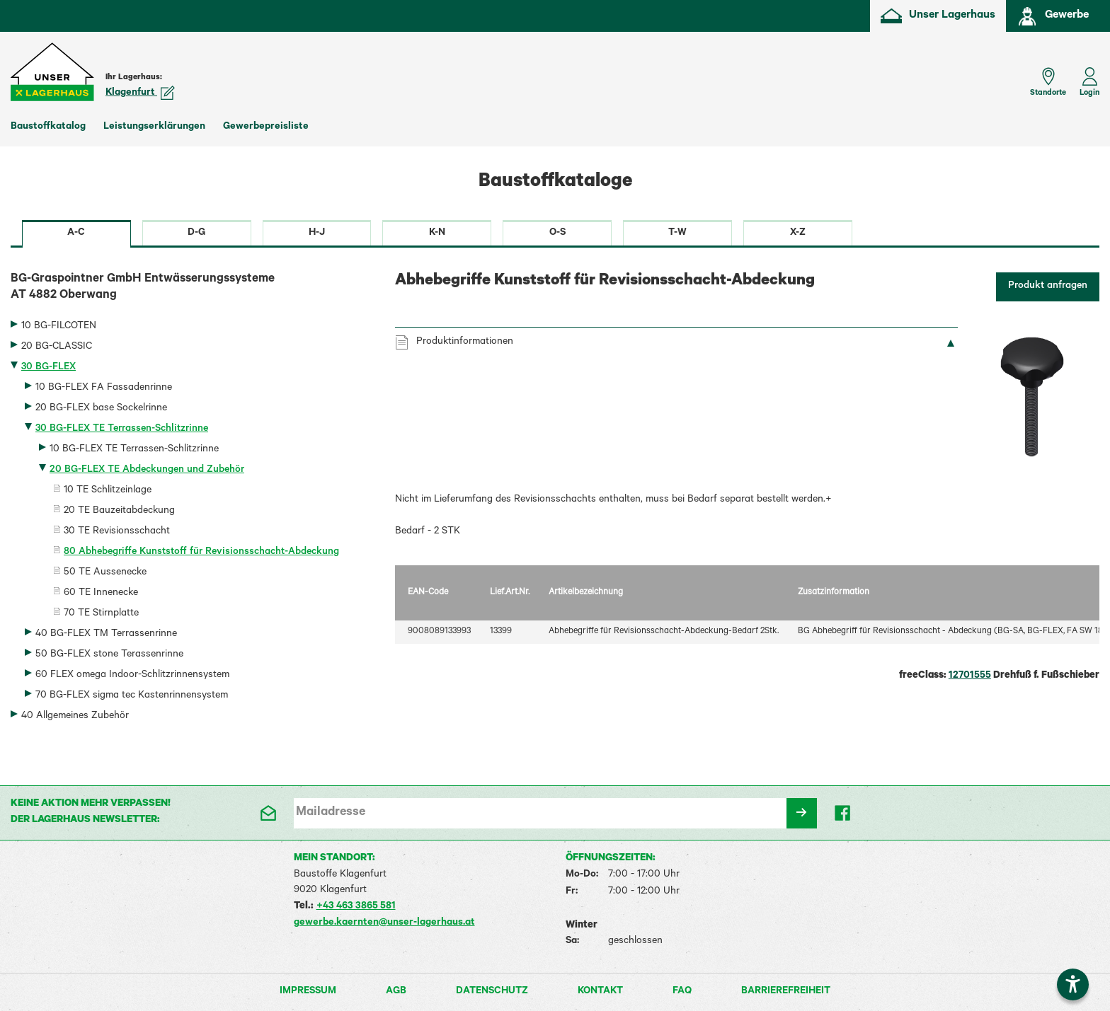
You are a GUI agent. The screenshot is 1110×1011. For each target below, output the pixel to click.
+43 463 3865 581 (356, 907)
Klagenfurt (140, 93)
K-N (437, 233)
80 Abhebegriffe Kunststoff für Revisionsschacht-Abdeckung (201, 552)
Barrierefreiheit (785, 992)
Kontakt (600, 992)
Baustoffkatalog (48, 127)
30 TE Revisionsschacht (117, 532)
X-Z (798, 233)
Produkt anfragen (1047, 286)
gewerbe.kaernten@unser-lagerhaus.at (384, 923)
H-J (317, 233)
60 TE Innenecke (101, 593)
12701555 (970, 676)
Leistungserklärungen (154, 127)
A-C (76, 233)
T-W (677, 233)
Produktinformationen (464, 342)
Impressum (308, 992)
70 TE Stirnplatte (101, 614)
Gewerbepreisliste (266, 127)
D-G (196, 233)
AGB (396, 992)
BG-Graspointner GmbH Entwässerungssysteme (192, 288)
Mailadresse (330, 813)
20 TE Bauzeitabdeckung (119, 511)
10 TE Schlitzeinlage (107, 491)
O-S (557, 233)
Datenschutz (492, 992)
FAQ (682, 992)
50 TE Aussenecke (105, 573)
